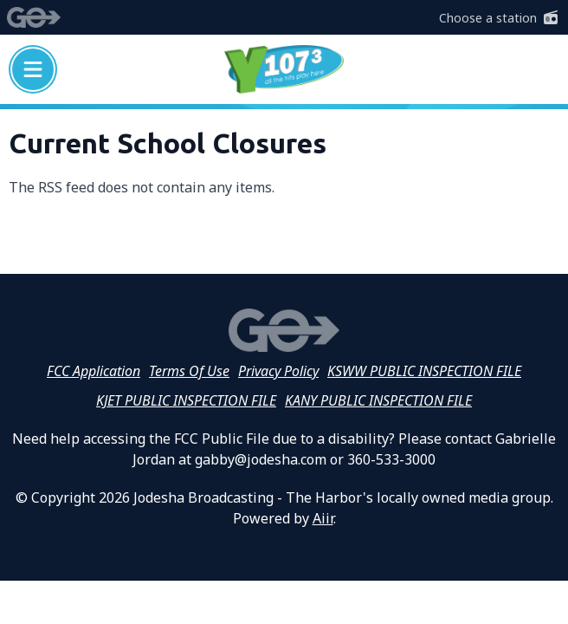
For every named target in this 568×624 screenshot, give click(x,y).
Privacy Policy (278, 370)
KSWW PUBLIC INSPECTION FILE (424, 370)
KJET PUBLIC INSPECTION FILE (186, 400)
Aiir (323, 518)
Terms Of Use (189, 370)
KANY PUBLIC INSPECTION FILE (378, 400)
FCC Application (93, 370)
